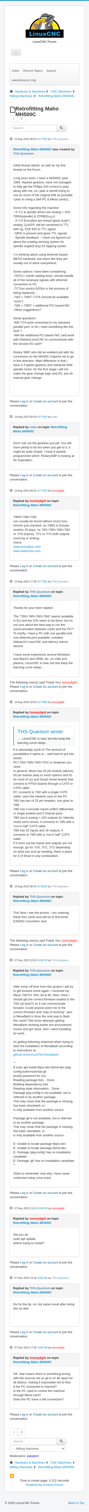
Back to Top (76, 1503)
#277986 (42, 702)
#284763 (42, 960)
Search (51, 70)
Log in (24, 401)
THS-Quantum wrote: (41, 731)
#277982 (42, 581)
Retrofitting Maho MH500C (32, 149)
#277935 (42, 490)
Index (15, 70)
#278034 (42, 886)
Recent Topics (32, 70)
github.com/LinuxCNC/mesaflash (35, 1054)
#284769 (42, 1208)
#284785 (42, 1277)
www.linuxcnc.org (24, 80)
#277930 (42, 139)
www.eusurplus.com (27, 546)
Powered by (34, 1485)
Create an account (45, 401)
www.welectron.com (27, 551)
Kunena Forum (53, 1485)
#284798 (42, 1347)
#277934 (42, 416)
